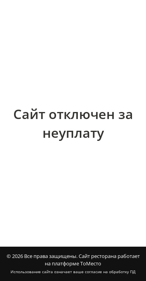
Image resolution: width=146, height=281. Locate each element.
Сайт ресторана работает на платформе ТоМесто (92, 260)
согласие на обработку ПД (110, 271)
